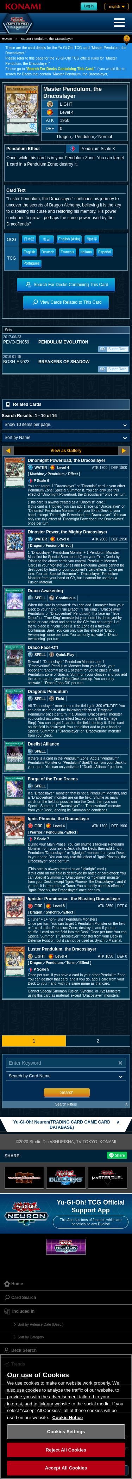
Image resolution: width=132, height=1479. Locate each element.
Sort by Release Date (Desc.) (40, 1324)
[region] (66, 1416)
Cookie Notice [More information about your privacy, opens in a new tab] (67, 1417)
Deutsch (48, 252)
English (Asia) (69, 239)
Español (104, 252)
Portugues (32, 263)
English (29, 252)
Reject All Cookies (66, 1450)
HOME (7, 39)
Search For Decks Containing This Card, (60, 69)
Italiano (86, 252)
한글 (46, 239)
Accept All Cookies (66, 1468)
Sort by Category (31, 1337)
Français (67, 252)
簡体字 (92, 239)
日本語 (29, 239)
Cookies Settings (66, 1431)
